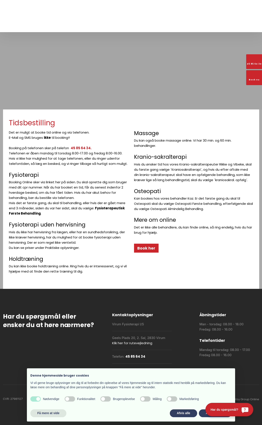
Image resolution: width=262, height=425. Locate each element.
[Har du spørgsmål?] (229, 409)
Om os (61, 25)
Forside (46, 25)
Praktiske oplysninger (122, 25)
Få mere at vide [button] (48, 413)
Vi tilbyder (95, 25)
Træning (76, 25)
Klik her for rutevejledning (132, 343)
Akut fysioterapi (154, 25)
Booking (199, 25)
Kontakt (215, 25)
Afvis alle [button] (183, 413)
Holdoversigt (179, 25)
